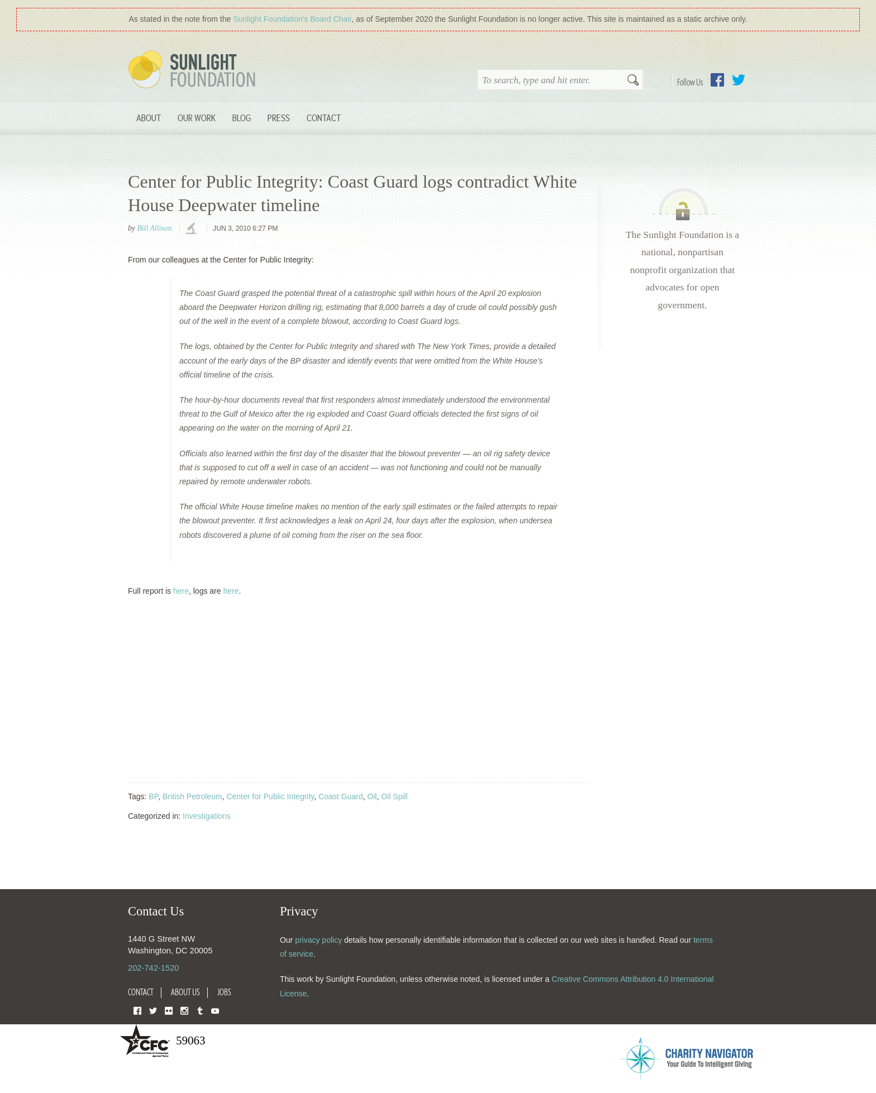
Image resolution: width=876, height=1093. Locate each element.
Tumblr (200, 1010)
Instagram (184, 1010)
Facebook (717, 80)
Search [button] (633, 81)
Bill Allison (154, 228)
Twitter (738, 80)
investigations (192, 229)
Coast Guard (340, 796)
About (148, 117)
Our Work (197, 117)
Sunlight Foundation (194, 70)
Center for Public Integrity (270, 796)
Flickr (169, 1010)
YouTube (215, 1010)
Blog (241, 117)
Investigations (207, 816)
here (181, 590)
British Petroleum (192, 796)
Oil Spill (394, 796)
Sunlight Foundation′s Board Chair (292, 19)
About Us (185, 992)
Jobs (224, 992)
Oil (372, 796)
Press (279, 117)
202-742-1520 (153, 967)
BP (153, 796)
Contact (324, 117)
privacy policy (318, 940)
